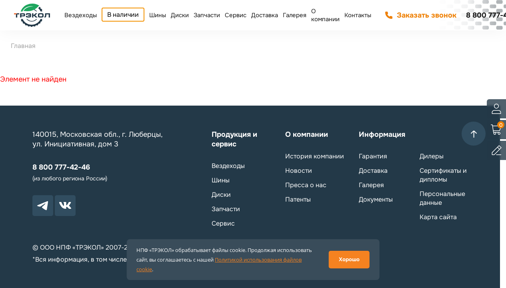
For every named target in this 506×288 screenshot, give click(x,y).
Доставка (264, 15)
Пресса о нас (305, 185)
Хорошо (349, 259)
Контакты (357, 15)
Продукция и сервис (234, 139)
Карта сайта (438, 217)
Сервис (235, 15)
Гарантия (373, 156)
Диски (180, 15)
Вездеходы (80, 15)
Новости (298, 170)
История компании (314, 156)
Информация (382, 134)
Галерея (294, 15)
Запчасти (207, 15)
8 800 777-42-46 (61, 167)
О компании (325, 15)
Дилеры (432, 156)
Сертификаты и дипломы (443, 175)
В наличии (123, 14)
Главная (23, 46)
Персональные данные (442, 198)
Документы (376, 199)
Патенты (298, 199)
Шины (157, 15)
